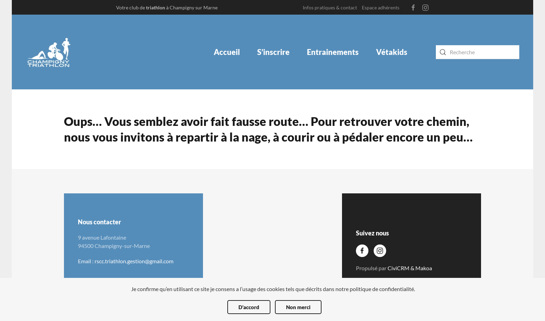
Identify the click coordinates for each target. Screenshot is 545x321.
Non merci (298, 307)
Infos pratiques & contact (330, 7)
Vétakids (391, 52)
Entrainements (333, 52)
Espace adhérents (380, 7)
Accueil (227, 52)
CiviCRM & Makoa (410, 268)
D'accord (248, 307)
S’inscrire (273, 52)
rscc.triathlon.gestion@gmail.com (134, 261)
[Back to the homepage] (49, 52)
